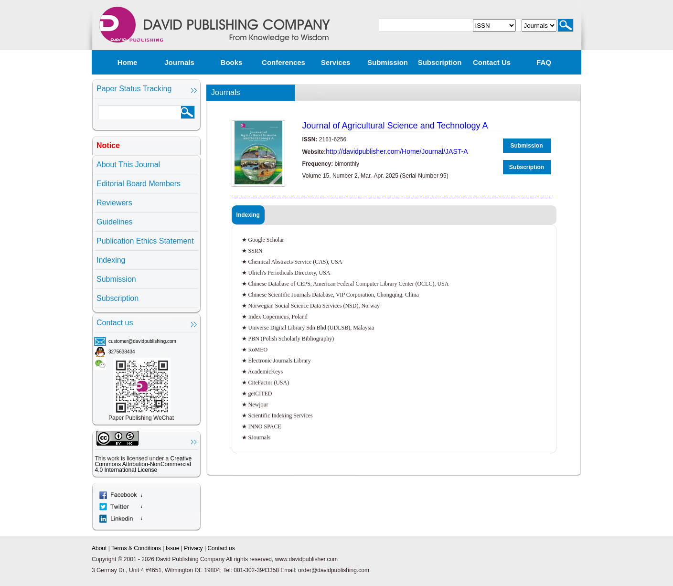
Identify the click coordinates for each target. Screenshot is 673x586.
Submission (387, 62)
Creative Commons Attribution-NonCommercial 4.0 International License (143, 464)
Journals (179, 62)
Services (336, 62)
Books (232, 62)
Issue (173, 548)
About (99, 548)
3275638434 (121, 351)
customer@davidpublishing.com (142, 341)
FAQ (543, 62)
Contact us (492, 62)
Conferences (283, 62)
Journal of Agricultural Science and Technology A (395, 125)
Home (128, 62)
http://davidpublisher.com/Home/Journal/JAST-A (397, 151)
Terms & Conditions (136, 548)
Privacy (193, 548)
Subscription (440, 62)
